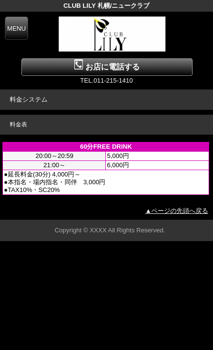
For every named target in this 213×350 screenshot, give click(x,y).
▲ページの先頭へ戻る (176, 210)
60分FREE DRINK (106, 146)
